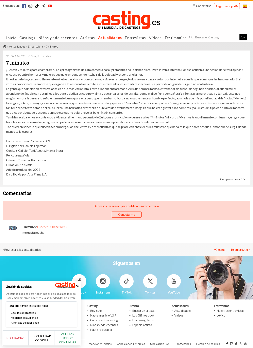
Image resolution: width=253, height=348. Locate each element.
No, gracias (16, 340)
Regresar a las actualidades (22, 249)
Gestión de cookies (208, 343)
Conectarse (202, 6)
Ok (243, 37)
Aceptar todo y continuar (71, 340)
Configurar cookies (44, 340)
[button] (246, 6)
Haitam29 (29, 227)
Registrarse (227, 6)
